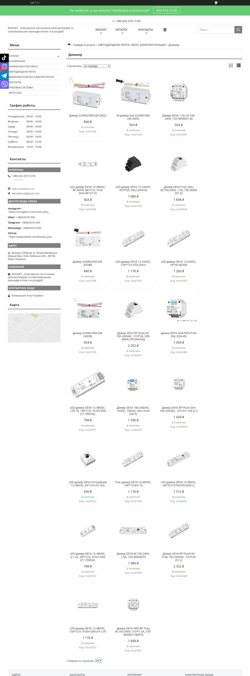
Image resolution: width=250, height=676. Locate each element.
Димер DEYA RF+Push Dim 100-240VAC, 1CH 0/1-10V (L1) (177, 342)
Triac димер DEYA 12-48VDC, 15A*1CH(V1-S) (87, 415)
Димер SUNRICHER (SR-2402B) (132, 266)
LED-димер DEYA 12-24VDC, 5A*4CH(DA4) (87, 266)
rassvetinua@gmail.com (26, 193)
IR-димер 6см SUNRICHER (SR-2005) (131, 117)
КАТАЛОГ (122, 29)
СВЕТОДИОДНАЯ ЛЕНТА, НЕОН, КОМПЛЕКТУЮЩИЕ (132, 45)
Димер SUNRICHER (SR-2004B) (177, 192)
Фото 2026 (15, 92)
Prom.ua (142, 594)
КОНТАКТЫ (146, 29)
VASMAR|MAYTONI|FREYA (23, 66)
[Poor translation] (14, 619)
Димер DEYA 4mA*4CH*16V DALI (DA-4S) (221, 266)
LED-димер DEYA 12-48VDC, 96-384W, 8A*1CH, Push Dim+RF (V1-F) (221, 118)
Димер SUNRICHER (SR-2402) (87, 115)
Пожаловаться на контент (163, 598)
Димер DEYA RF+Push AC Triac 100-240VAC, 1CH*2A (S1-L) (87, 491)
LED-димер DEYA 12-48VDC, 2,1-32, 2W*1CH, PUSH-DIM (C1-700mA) (177, 417)
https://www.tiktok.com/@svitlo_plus (30, 236)
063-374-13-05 (166, 10)
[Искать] (238, 29)
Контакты (15, 82)
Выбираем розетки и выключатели (31, 77)
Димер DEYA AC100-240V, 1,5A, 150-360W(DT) (221, 415)
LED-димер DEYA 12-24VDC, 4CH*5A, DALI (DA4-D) (87, 192)
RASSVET (100, 29)
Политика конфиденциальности (198, 598)
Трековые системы (21, 87)
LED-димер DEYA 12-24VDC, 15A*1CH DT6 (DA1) (221, 192)
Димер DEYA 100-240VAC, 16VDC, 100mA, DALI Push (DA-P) (132, 342)
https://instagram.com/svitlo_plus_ (29, 211)
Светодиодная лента (22, 71)
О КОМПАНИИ (17, 61)
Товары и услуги (84, 45)
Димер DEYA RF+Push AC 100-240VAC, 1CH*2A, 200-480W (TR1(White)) (177, 268)
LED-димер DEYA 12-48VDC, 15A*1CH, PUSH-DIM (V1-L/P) (131, 490)
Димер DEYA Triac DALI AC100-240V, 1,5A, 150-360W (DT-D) (132, 193)
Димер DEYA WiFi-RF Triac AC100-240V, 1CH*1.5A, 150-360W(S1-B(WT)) (177, 491)
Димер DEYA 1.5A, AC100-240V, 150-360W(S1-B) (176, 117)
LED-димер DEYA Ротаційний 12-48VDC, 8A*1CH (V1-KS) (221, 342)
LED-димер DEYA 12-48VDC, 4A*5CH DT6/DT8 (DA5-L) (132, 415)
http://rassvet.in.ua (23, 188)
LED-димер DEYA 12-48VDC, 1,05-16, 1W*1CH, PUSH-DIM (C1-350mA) (87, 342)
